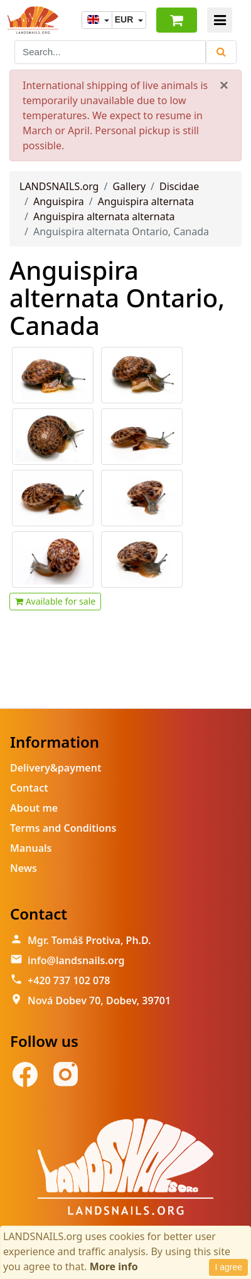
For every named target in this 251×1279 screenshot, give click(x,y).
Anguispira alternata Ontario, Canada (117, 297)
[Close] (224, 85)
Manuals (30, 848)
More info (114, 1266)
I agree (228, 1267)
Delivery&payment (55, 768)
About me (34, 808)
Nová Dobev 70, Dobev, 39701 (99, 1000)
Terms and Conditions (63, 828)
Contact (29, 788)
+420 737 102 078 (69, 980)
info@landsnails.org (76, 960)
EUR (125, 19)
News (23, 868)
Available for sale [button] (55, 601)
